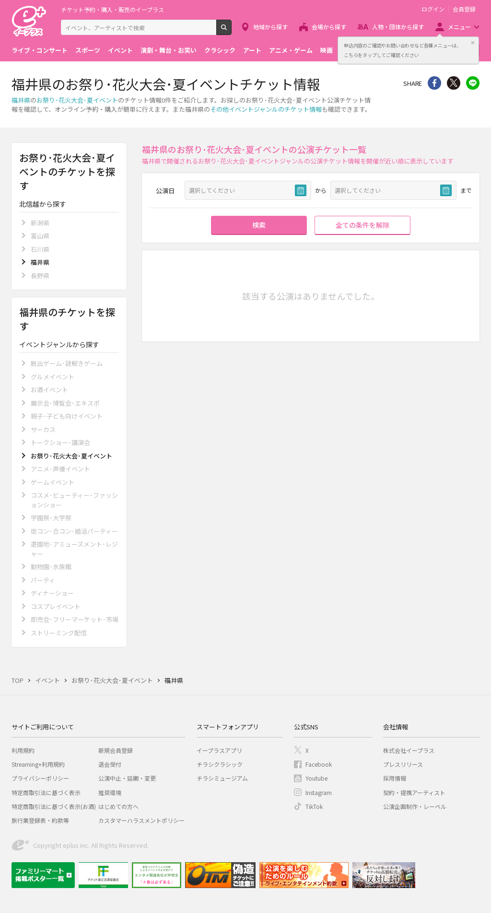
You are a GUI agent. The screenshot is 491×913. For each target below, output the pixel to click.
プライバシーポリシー (40, 778)
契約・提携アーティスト (414, 792)
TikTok (314, 806)
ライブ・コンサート (40, 50)
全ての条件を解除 (362, 225)
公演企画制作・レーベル (414, 806)
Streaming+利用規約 (38, 764)
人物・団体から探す (398, 27)
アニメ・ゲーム (291, 50)
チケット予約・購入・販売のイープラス (112, 9)
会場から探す (329, 27)
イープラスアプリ (219, 750)
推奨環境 (109, 792)
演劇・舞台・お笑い (168, 50)
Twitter (453, 83)
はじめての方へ (118, 806)
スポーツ (87, 50)
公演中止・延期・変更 (127, 778)
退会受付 (109, 764)
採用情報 (394, 778)
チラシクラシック (220, 764)
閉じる (473, 43)
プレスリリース (403, 764)
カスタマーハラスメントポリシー (141, 820)
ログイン (432, 9)
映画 (326, 50)
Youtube (316, 778)
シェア (434, 83)
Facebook (318, 764)
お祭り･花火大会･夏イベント (77, 100)
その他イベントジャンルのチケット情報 (266, 109)
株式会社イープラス (408, 750)
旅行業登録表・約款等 (40, 820)
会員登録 (464, 9)
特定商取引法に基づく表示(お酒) (54, 806)
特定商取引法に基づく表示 (46, 792)
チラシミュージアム (222, 778)
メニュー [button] (459, 27)
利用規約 (23, 750)
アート (252, 50)
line (472, 83)
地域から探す (270, 27)
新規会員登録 (115, 750)
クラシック (219, 50)
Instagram (318, 792)
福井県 (21, 100)
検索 (231, 31)
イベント (120, 50)
